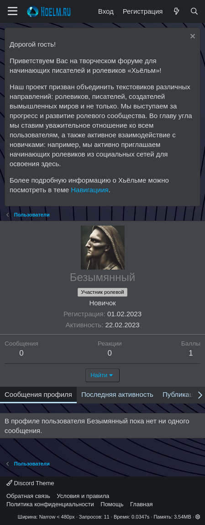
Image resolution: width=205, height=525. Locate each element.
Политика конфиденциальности (50, 504)
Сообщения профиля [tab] (38, 394)
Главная (141, 504)
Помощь (111, 504)
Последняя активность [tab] (117, 394)
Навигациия (89, 190)
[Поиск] (194, 11)
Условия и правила (83, 496)
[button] (197, 517)
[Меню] (12, 11)
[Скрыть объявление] (191, 37)
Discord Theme (30, 483)
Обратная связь (28, 496)
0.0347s (140, 517)
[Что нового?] (176, 11)
